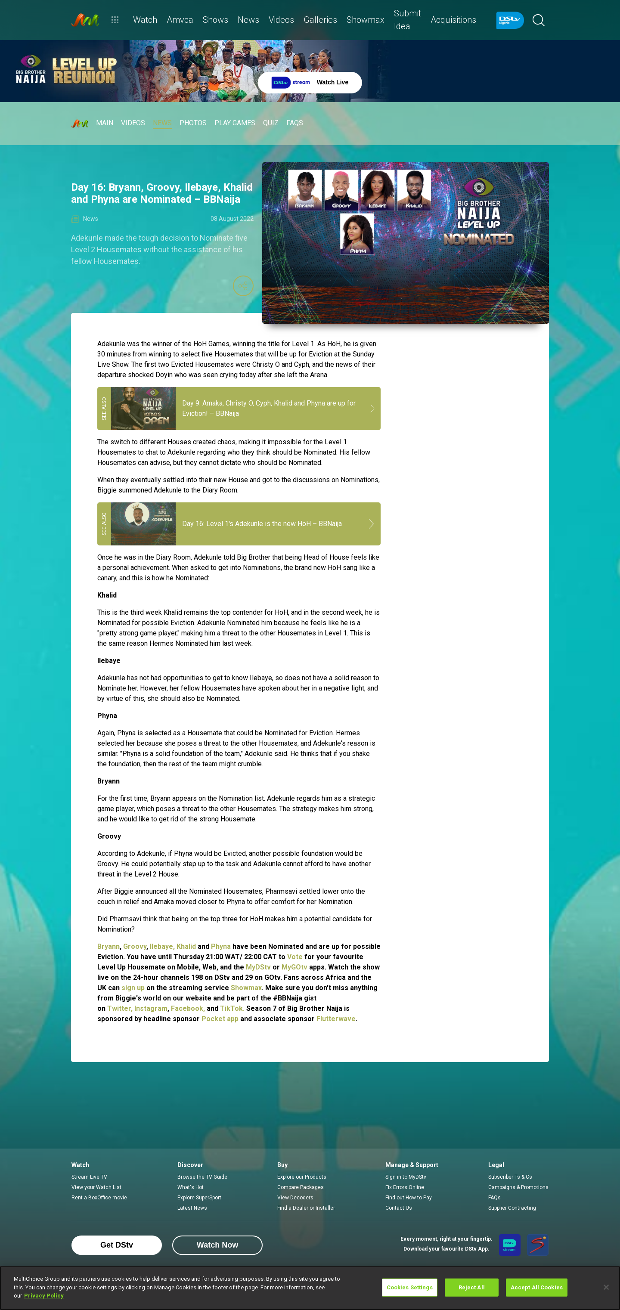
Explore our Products (301, 1177)
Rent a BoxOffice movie (99, 1198)
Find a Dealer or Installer (306, 1208)
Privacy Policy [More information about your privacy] (44, 1295)
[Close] (606, 1287)
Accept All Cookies (537, 1287)
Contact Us (398, 1208)
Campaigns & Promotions (518, 1187)
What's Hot (190, 1187)
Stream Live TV (89, 1177)
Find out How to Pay (408, 1198)
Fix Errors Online (404, 1187)
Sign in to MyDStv (405, 1177)
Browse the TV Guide (202, 1177)
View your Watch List (96, 1187)
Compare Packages (300, 1187)
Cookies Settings (410, 1287)
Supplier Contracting (512, 1208)
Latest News (192, 1208)
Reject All (472, 1287)
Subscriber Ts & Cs (510, 1177)
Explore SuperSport (199, 1198)
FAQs (494, 1198)
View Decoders (295, 1198)
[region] (310, 1288)
